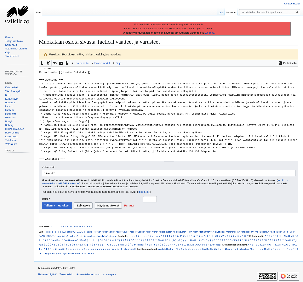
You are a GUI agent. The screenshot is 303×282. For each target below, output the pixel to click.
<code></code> (137, 231)
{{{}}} (50, 231)
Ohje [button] (118, 63)
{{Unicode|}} (215, 244)
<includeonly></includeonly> (255, 231)
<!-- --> (79, 236)
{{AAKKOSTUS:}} (47, 236)
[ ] (56, 231)
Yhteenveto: (49, 167)
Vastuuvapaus (109, 274)
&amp (90, 231)
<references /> (233, 231)
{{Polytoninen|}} (128, 249)
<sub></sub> (122, 231)
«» (157, 236)
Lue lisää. (209, 32)
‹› (154, 236)
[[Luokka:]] (66, 231)
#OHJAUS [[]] (79, 231)
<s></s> (97, 231)
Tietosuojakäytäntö (47, 274)
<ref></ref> (192, 231)
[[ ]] (59, 231)
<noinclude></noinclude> (282, 231)
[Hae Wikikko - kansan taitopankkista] (269, 12)
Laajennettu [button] (81, 63)
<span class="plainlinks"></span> (100, 236)
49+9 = (46, 198)
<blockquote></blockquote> (172, 231)
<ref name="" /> (206, 231)
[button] (287, 63)
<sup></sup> (108, 231)
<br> (89, 226)
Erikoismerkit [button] (102, 63)
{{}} (46, 231)
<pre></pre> (152, 231)
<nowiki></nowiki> (66, 236)
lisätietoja (143, 191)
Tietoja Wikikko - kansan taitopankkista (79, 274)
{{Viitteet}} (220, 231)
